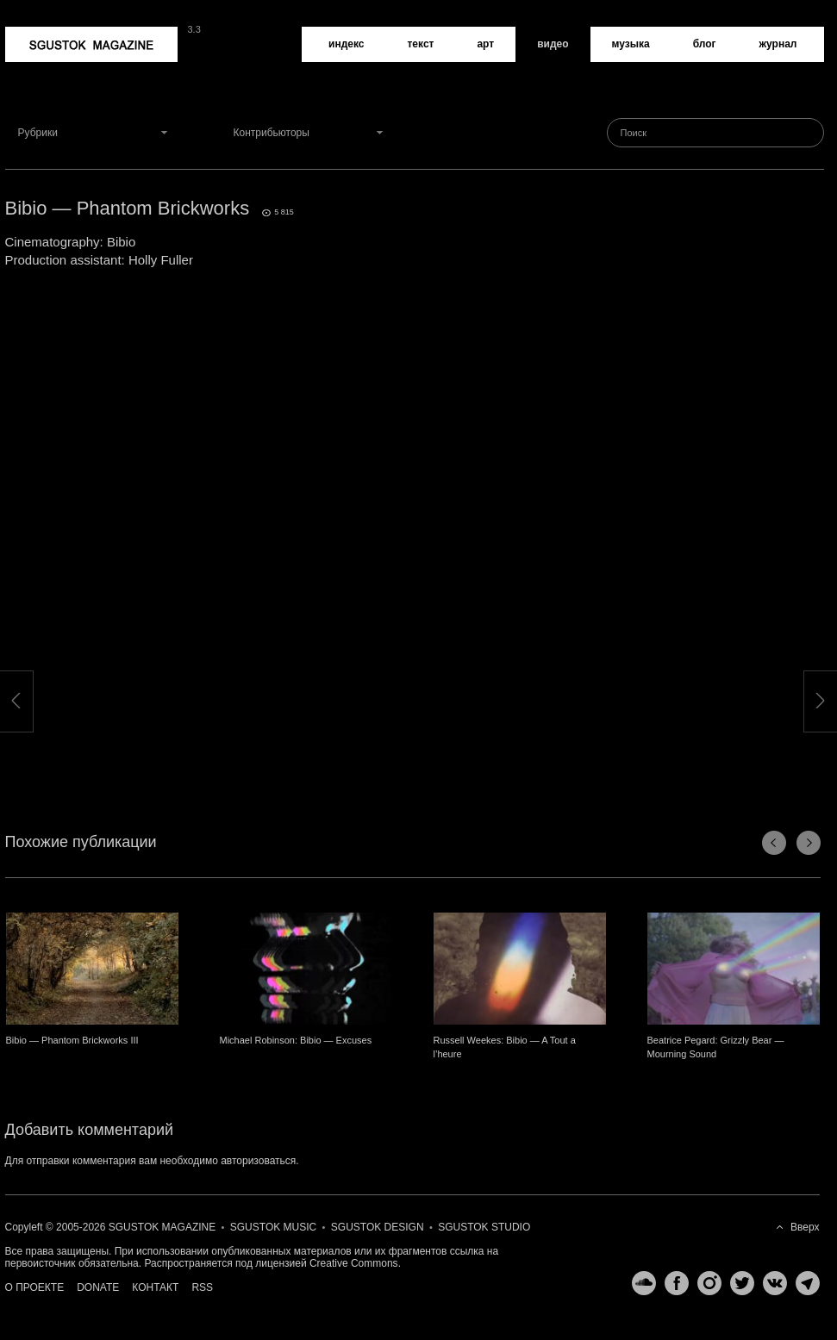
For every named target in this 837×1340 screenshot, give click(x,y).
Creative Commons (353, 1263)
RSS (202, 1287)
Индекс (346, 44)
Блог (704, 44)
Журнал (778, 44)
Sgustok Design (377, 1227)
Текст (420, 44)
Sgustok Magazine (91, 44)
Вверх (804, 1227)
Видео (552, 44)
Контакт (155, 1287)
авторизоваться (258, 1161)
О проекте (35, 1287)
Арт (485, 44)
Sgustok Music (273, 1227)
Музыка (631, 44)
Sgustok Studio (484, 1227)
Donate (98, 1287)
